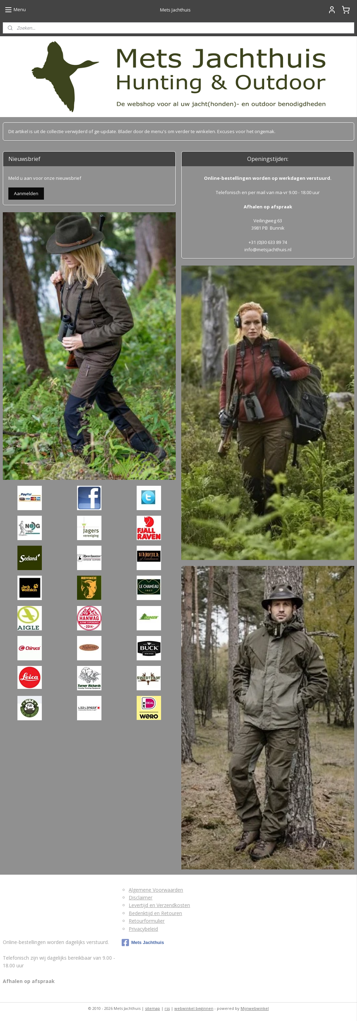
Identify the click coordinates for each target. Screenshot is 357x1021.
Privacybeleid (143, 929)
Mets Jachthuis (143, 942)
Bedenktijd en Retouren (155, 913)
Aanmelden (26, 193)
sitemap (152, 1008)
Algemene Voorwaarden (156, 889)
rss (167, 1008)
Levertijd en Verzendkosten (159, 905)
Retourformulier (147, 921)
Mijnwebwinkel (255, 1008)
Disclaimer (140, 897)
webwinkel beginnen (193, 1008)
